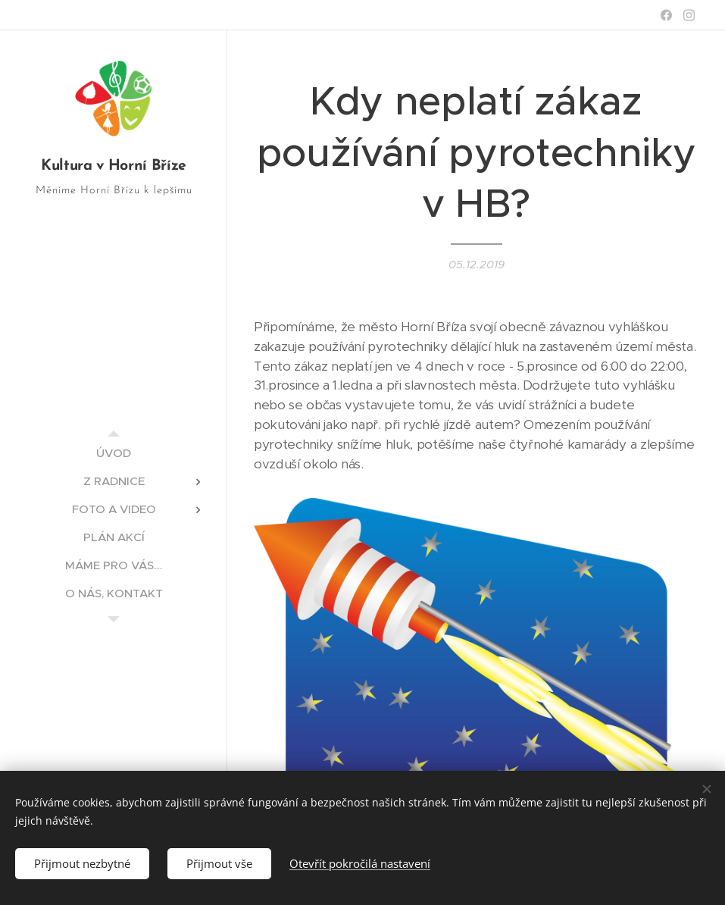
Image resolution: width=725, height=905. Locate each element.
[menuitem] (114, 453)
